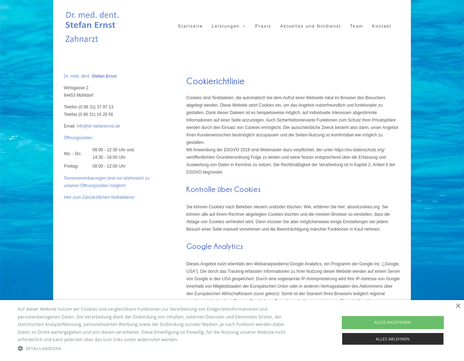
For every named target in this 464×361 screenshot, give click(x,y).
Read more (191, 340)
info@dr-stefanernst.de (98, 126)
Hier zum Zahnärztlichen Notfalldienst (99, 197)
